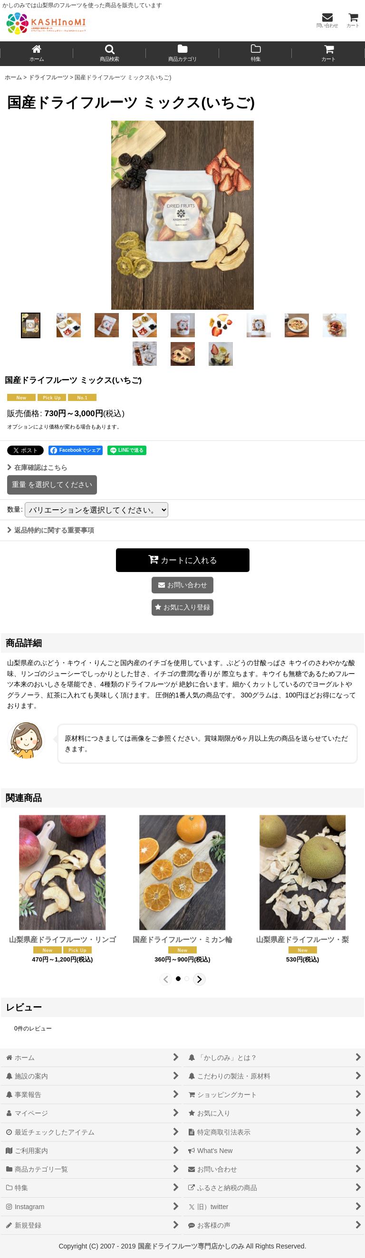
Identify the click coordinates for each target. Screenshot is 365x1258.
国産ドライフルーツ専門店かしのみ (191, 1246)
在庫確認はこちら (37, 467)
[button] (109, 53)
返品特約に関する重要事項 (50, 530)
